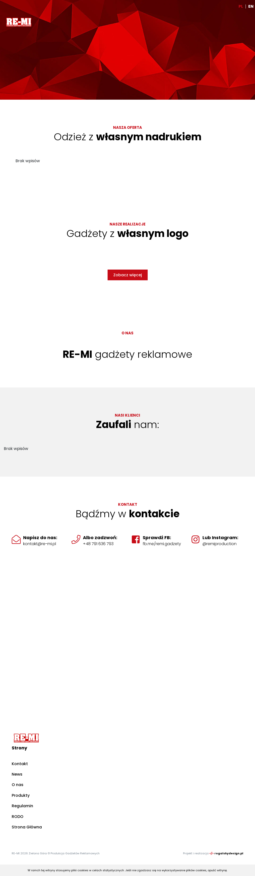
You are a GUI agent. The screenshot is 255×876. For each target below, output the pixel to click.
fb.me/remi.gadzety (162, 544)
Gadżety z (127, 233)
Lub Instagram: (220, 537)
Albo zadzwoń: (100, 537)
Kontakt (20, 764)
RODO (17, 816)
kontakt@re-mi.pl (39, 544)
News (17, 774)
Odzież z (127, 137)
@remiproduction (219, 544)
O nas (17, 785)
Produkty (21, 795)
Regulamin (22, 806)
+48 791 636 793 (98, 544)
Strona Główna (27, 827)
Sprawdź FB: (157, 537)
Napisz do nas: (40, 537)
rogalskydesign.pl (228, 853)
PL (241, 6)
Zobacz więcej (127, 275)
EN (251, 6)
